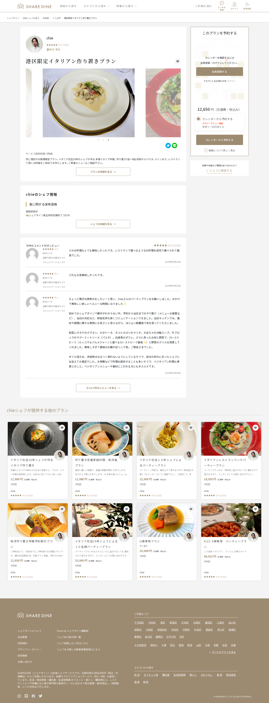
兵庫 (233, 645)
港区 (162, 622)
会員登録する (219, 71)
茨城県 (46, 18)
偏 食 (137, 682)
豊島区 (209, 629)
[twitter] (168, 145)
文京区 (185, 622)
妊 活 (137, 675)
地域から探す (68, 7)
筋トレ (193, 675)
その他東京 (140, 645)
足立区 (148, 636)
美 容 (145, 682)
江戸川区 (171, 636)
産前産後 (231, 675)
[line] (174, 145)
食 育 (219, 675)
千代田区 (139, 622)
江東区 (220, 622)
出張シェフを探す (31, 18)
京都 (216, 645)
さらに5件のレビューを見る (103, 388)
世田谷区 (162, 629)
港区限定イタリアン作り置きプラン (80, 18)
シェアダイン (13, 18)
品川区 (232, 622)
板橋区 (232, 629)
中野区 (186, 629)
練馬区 (137, 636)
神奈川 (153, 645)
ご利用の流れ (203, 7)
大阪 (207, 645)
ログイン (231, 80)
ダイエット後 (151, 675)
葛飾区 (159, 636)
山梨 (198, 645)
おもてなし (207, 675)
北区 (181, 636)
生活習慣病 (179, 675)
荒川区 (220, 629)
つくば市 (56, 18)
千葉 (163, 645)
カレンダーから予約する (220, 140)
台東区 (197, 622)
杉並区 (197, 629)
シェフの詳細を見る (103, 224)
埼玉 (172, 645)
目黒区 (137, 629)
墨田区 (208, 622)
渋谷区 (174, 629)
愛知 (181, 645)
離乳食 (166, 675)
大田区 (149, 629)
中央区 (152, 622)
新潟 (189, 645)
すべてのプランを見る (224, 652)
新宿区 (173, 622)
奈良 (224, 645)
